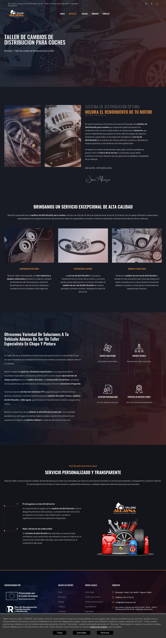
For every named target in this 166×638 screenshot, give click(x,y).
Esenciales (81, 633)
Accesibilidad (90, 607)
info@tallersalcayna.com (125, 602)
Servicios (73, 14)
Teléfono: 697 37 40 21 (124, 597)
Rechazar (104, 633)
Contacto (105, 14)
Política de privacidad (94, 602)
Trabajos (95, 14)
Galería (85, 14)
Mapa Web (89, 611)
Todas (60, 633)
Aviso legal (89, 592)
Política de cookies (93, 597)
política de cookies (98, 627)
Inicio (62, 14)
